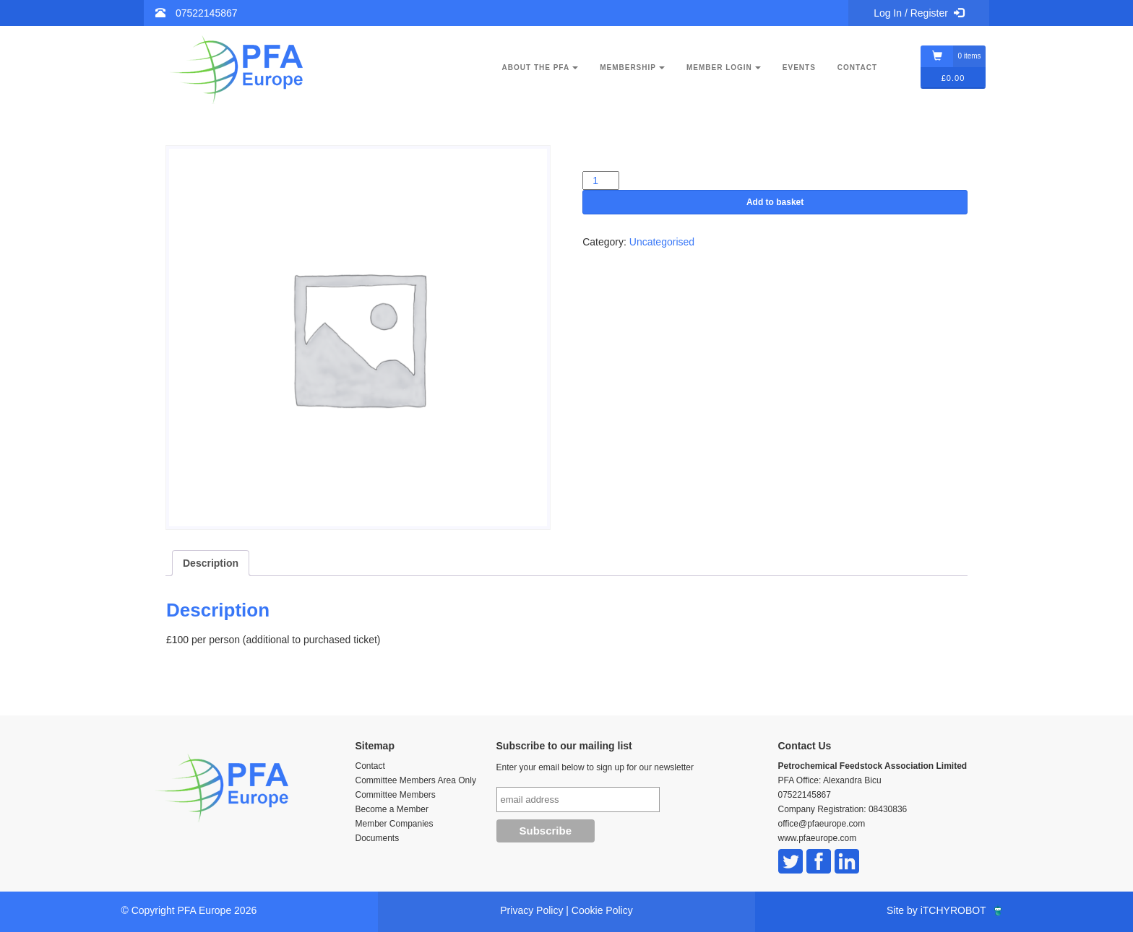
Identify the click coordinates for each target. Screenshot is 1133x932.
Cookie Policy (602, 910)
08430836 (888, 809)
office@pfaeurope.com (822, 824)
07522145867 (207, 13)
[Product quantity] (600, 180)
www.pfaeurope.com (817, 838)
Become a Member (392, 809)
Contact (857, 67)
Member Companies (395, 824)
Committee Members (396, 795)
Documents (378, 838)
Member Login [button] (723, 67)
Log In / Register (919, 13)
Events (799, 67)
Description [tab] (210, 563)
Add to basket (775, 202)
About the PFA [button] (540, 67)
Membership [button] (632, 67)
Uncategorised (661, 242)
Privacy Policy (531, 910)
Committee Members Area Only (416, 780)
